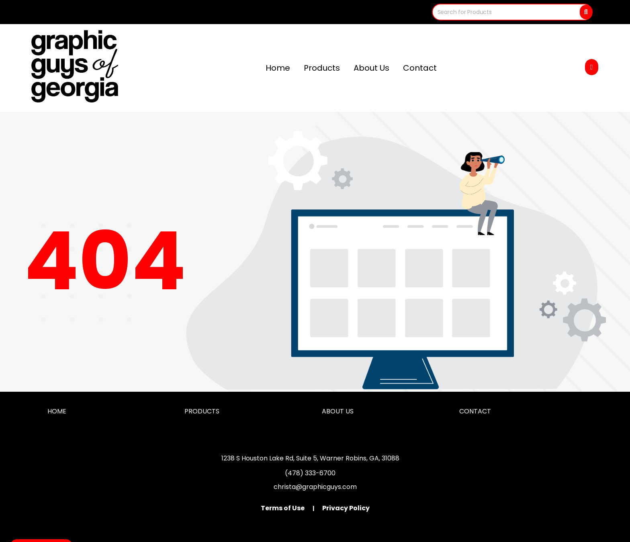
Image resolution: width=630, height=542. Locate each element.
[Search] (586, 12)
